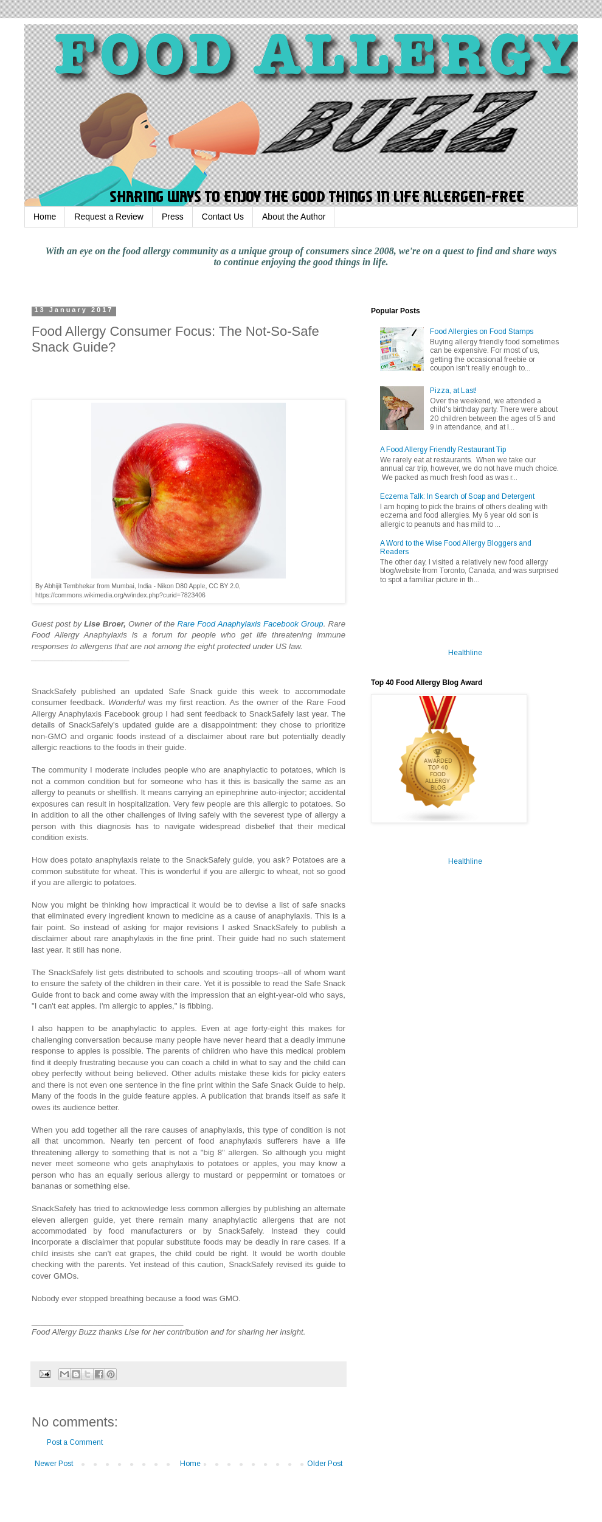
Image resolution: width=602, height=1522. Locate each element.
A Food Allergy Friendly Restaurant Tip (443, 449)
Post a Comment (75, 1442)
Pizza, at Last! (453, 390)
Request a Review (109, 216)
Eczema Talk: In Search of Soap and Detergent (457, 496)
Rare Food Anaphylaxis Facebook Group (250, 623)
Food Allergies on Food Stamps (481, 331)
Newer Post (54, 1463)
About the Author (293, 216)
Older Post (324, 1463)
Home (44, 216)
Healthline (465, 652)
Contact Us (223, 216)
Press (173, 216)
